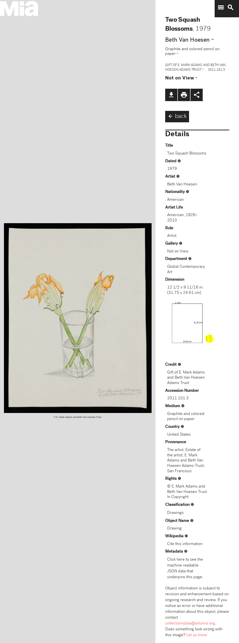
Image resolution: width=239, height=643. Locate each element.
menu (220, 7)
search (230, 7)
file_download (171, 94)
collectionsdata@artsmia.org (190, 624)
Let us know (196, 635)
